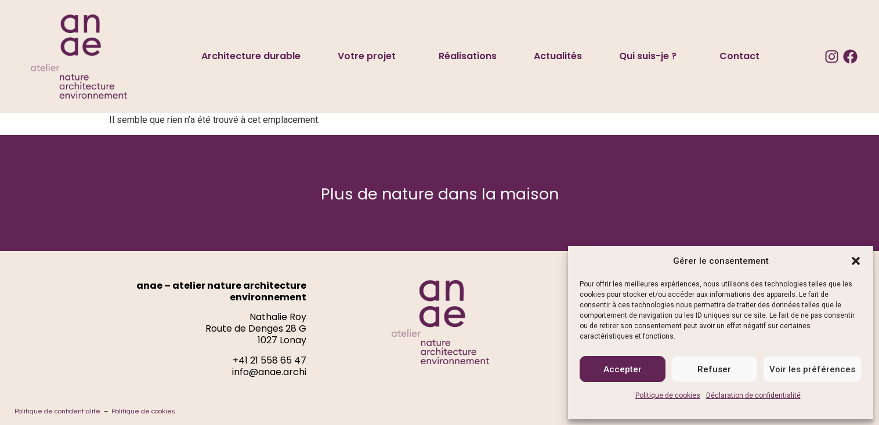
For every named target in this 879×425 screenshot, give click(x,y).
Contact (739, 56)
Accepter (622, 369)
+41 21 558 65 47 (269, 360)
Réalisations (468, 56)
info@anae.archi (269, 372)
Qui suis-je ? (650, 56)
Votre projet (369, 56)
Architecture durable (251, 56)
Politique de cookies (667, 395)
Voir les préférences (812, 369)
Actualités (558, 56)
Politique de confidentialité (57, 411)
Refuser (714, 369)
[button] (856, 261)
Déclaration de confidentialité (753, 395)
